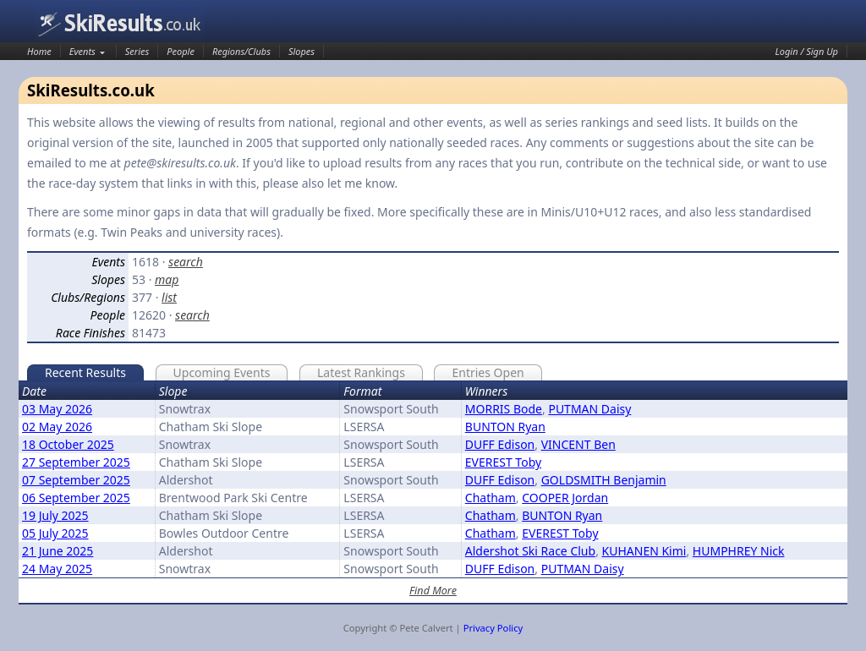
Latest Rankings (361, 372)
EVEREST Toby (503, 462)
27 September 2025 (76, 462)
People (181, 51)
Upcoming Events (222, 372)
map (166, 279)
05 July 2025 (55, 533)
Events (82, 51)
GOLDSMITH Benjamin (603, 480)
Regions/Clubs (241, 51)
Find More (433, 590)
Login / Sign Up (807, 51)
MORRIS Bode (503, 409)
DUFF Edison (499, 444)
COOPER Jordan (565, 498)
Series (137, 51)
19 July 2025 (55, 515)
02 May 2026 (57, 426)
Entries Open (487, 372)
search (185, 262)
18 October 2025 (68, 444)
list (169, 297)
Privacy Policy (493, 627)
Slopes (301, 51)
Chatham (490, 498)
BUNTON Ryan (505, 426)
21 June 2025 (57, 551)
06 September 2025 (76, 498)
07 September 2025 (76, 480)
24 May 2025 (57, 569)
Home (39, 51)
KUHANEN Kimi (644, 551)
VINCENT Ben (578, 444)
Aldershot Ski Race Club (530, 551)
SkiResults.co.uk (120, 23)
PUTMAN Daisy (589, 409)
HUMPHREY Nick (739, 551)
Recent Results (85, 372)
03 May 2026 (57, 409)
